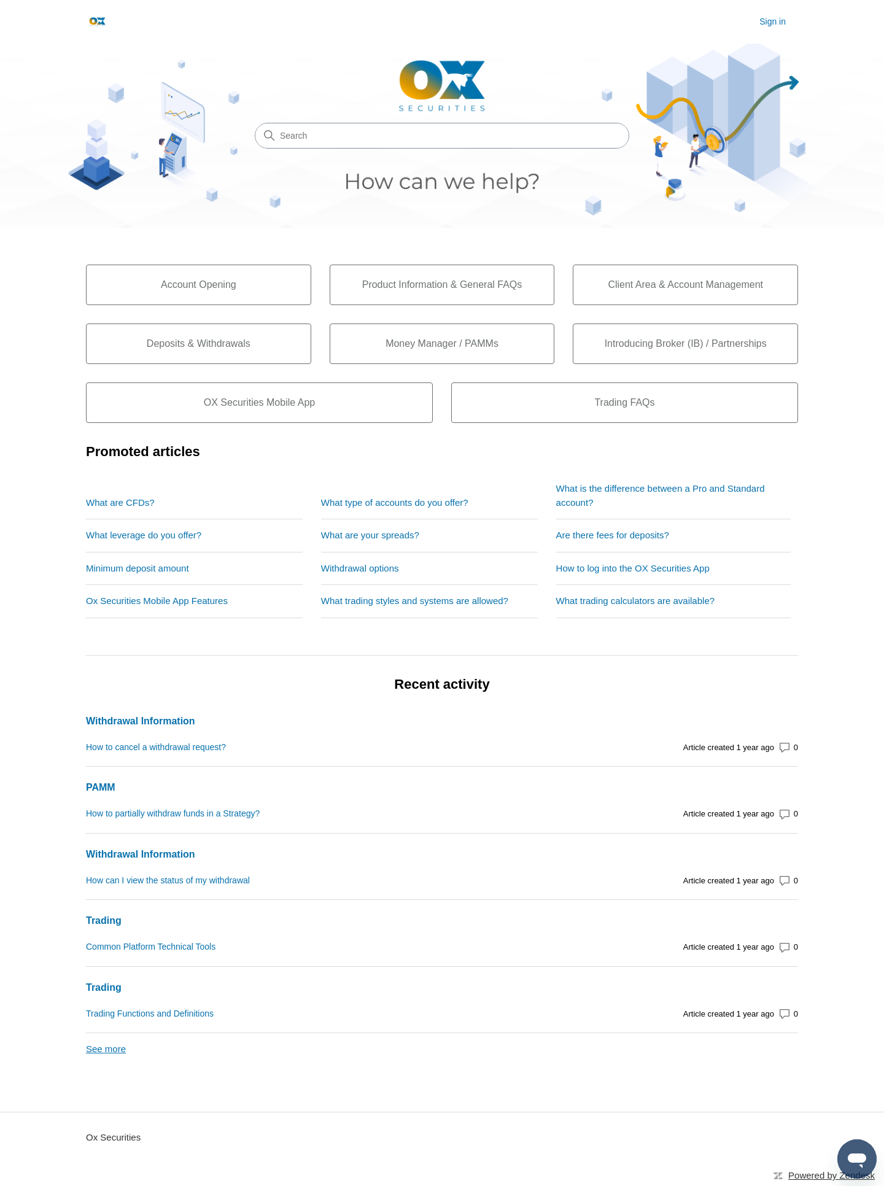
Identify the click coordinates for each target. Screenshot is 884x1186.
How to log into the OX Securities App (633, 568)
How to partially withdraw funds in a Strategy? (173, 813)
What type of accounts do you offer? (394, 502)
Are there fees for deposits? (612, 535)
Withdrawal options (360, 568)
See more (106, 1049)
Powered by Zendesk (831, 1175)
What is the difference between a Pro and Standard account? (660, 495)
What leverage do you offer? (143, 535)
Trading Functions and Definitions (150, 1013)
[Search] (442, 135)
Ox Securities (113, 1137)
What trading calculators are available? (635, 600)
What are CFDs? (120, 502)
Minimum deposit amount (137, 568)
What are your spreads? (370, 535)
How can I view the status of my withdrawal (168, 880)
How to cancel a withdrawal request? (156, 747)
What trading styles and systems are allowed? (414, 600)
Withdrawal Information (140, 721)
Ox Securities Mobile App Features (157, 600)
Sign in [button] (772, 21)
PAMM (100, 787)
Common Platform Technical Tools (150, 947)
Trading (104, 920)
